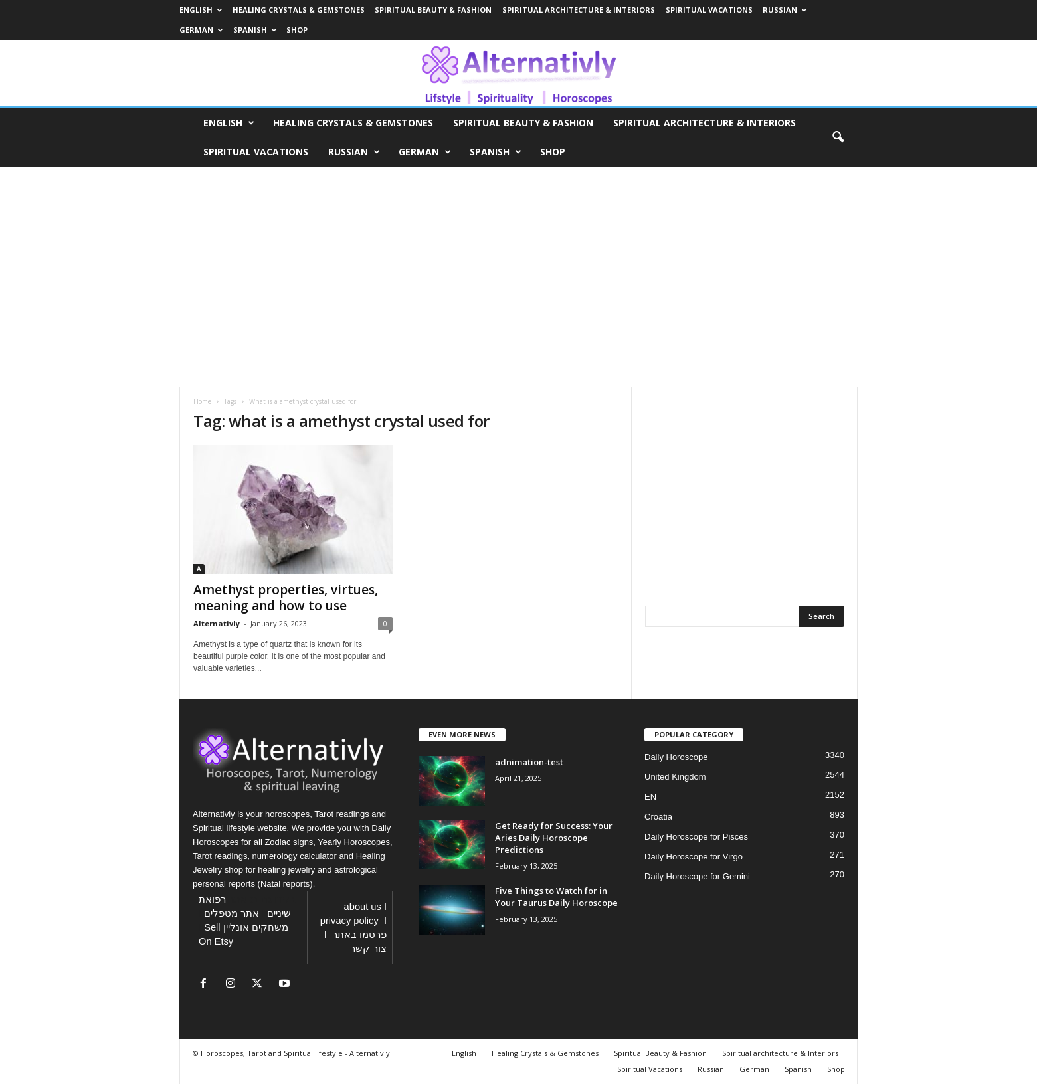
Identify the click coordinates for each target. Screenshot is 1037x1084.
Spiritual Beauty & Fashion (433, 10)
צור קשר (368, 948)
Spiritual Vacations (709, 10)
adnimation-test (529, 762)
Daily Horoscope (675, 757)
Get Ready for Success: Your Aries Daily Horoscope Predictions (554, 838)
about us (362, 906)
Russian (784, 10)
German (201, 30)
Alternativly (216, 623)
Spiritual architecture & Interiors (578, 10)
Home (202, 401)
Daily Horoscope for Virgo (693, 856)
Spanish (254, 30)
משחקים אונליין (255, 927)
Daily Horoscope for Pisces (696, 837)
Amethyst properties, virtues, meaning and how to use (285, 597)
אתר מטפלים (231, 913)
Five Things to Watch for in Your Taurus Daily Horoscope (556, 897)
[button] (837, 137)
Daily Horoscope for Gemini (697, 876)
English (200, 10)
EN (650, 797)
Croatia (658, 817)
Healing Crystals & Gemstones (299, 10)
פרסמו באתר (359, 934)
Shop (297, 30)
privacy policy (349, 920)
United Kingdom (675, 777)
